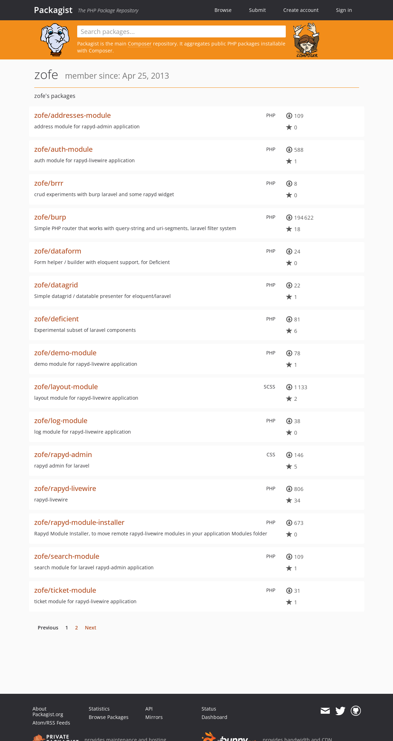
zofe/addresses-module (72, 115)
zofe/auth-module (63, 149)
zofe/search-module (66, 556)
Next (90, 627)
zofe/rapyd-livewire (65, 488)
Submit (257, 10)
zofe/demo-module (65, 352)
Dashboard (214, 717)
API (149, 708)
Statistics (99, 708)
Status (209, 708)
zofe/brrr (48, 183)
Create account (301, 10)
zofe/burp (50, 217)
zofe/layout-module (66, 386)
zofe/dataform (57, 251)
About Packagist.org (47, 711)
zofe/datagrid (56, 285)
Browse (223, 10)
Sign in (344, 10)
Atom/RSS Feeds (51, 722)
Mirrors (154, 717)
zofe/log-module (60, 420)
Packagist (53, 9)
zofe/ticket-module (65, 590)
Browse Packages (109, 717)
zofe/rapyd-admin (63, 454)
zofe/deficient (56, 318)
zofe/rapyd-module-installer (79, 522)
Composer (140, 43)
